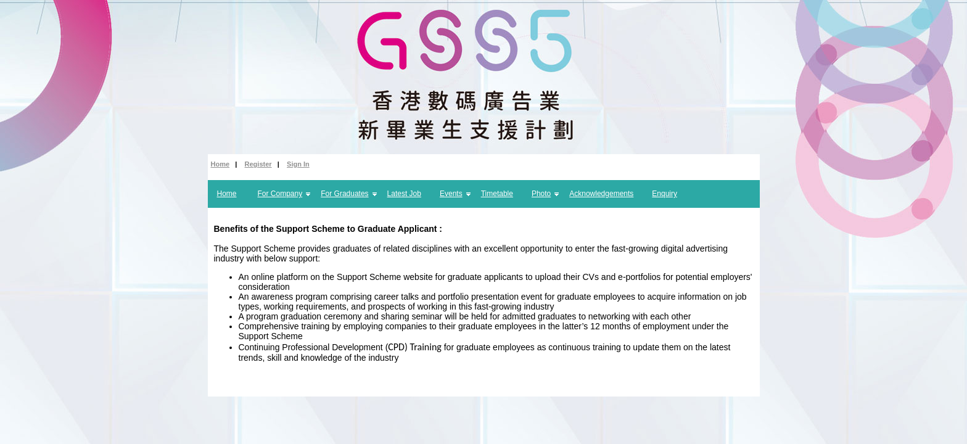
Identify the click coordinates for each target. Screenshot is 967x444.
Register (258, 164)
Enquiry (664, 193)
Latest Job (404, 193)
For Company (280, 193)
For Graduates (344, 193)
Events (451, 193)
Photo (541, 193)
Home (220, 164)
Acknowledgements (601, 193)
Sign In (298, 164)
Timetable (497, 193)
